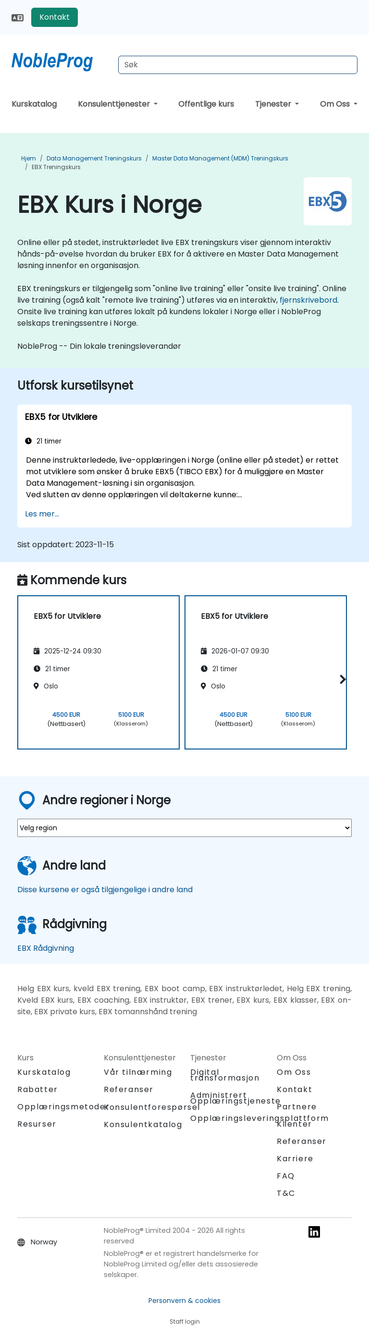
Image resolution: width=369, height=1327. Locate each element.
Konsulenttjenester (115, 104)
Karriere (295, 1158)
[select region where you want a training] (184, 828)
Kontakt (54, 17)
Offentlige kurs (206, 104)
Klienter (294, 1124)
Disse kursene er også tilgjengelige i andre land (105, 889)
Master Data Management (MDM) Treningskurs (220, 158)
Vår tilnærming (138, 1072)
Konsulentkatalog (143, 1124)
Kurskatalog (34, 104)
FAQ (286, 1175)
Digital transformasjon (224, 1075)
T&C (286, 1193)
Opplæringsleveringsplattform (259, 1118)
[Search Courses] (237, 65)
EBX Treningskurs (56, 167)
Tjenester (274, 104)
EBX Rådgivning (45, 948)
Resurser (37, 1124)
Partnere (297, 1106)
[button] (341, 679)
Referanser (129, 1089)
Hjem (28, 158)
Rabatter (37, 1089)
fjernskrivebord (308, 300)
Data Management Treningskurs (94, 158)
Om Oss (336, 104)
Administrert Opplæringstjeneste (235, 1098)
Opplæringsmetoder (63, 1106)
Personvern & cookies (184, 1300)
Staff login (185, 1321)
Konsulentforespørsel (152, 1107)
